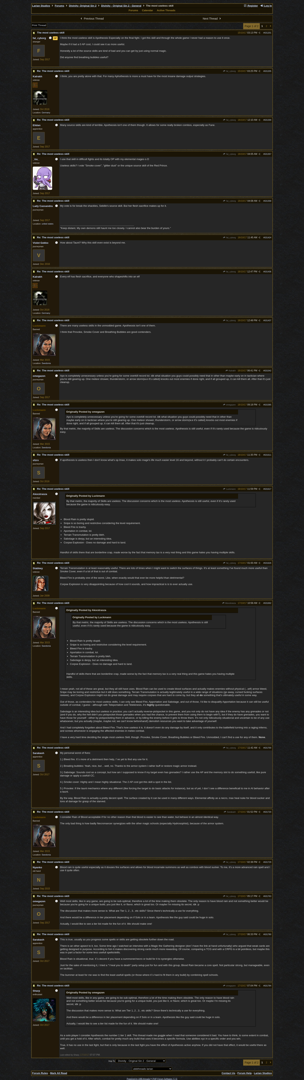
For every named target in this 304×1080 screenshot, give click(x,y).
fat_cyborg (229, 71)
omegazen (229, 405)
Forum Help (244, 1073)
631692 (267, 603)
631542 (267, 370)
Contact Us (228, 1073)
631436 (267, 271)
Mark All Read (58, 1073)
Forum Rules (40, 1073)
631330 (267, 120)
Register (251, 5)
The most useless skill (51, 32)
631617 (267, 489)
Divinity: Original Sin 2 (82, 5)
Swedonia (46, 363)
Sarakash (230, 812)
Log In (266, 5)
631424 (267, 237)
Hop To (111, 1061)
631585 (267, 405)
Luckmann (229, 489)
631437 (267, 320)
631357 (267, 154)
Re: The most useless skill (53, 71)
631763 (267, 896)
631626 (267, 563)
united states (47, 224)
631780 (267, 934)
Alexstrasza (229, 603)
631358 (267, 201)
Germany (46, 112)
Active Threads (166, 10)
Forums (59, 5)
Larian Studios (41, 5)
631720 (267, 812)
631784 (267, 985)
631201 (267, 33)
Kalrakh (230, 370)
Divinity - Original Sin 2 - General (121, 5)
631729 (267, 862)
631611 (267, 455)
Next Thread (212, 18)
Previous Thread (92, 18)
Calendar (147, 10)
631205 (267, 71)
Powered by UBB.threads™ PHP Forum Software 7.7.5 (152, 1079)
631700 (267, 748)
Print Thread (39, 25)
